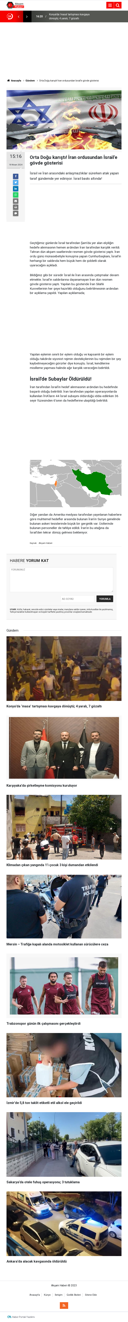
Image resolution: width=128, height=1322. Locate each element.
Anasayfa (35, 1295)
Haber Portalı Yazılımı (23, 1317)
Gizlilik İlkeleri (74, 1295)
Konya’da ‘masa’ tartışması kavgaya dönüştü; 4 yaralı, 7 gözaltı (69, 16)
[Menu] (110, 5)
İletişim (58, 1295)
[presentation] (18, 16)
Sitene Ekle (91, 1295)
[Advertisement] (64, 50)
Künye (47, 1295)
